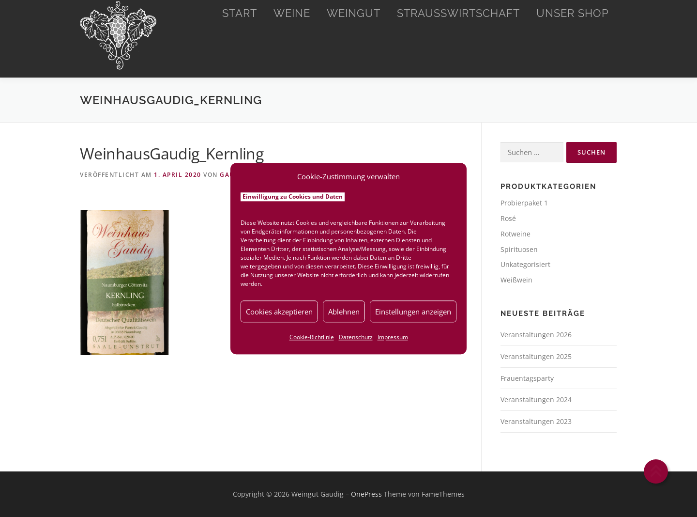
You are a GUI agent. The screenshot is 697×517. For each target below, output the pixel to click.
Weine (291, 13)
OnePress (366, 494)
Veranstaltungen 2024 (536, 399)
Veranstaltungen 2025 (536, 356)
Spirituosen (519, 249)
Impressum (393, 337)
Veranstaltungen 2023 (536, 421)
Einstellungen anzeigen (413, 311)
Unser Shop (572, 13)
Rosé (508, 218)
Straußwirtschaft (458, 13)
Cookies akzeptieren (279, 311)
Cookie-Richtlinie (311, 337)
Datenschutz (356, 337)
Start (239, 13)
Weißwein (516, 279)
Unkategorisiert (525, 264)
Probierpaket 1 (524, 202)
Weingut (353, 13)
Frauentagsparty (527, 378)
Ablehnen (344, 311)
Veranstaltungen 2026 (536, 334)
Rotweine (515, 233)
